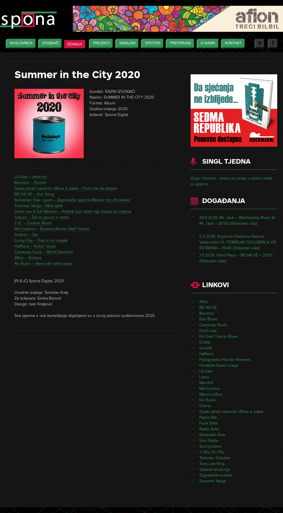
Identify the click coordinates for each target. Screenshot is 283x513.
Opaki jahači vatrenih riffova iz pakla (231, 411)
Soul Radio (208, 440)
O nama (206, 43)
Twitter (259, 43)
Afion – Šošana (27, 258)
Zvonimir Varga (212, 481)
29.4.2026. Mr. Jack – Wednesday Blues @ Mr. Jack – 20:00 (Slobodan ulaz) (237, 220)
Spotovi (151, 43)
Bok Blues (208, 319)
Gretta (204, 342)
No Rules (207, 400)
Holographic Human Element (224, 359)
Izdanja (74, 44)
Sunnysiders (210, 446)
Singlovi (125, 43)
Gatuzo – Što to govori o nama (41, 217)
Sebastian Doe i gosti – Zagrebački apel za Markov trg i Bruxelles (72, 200)
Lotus (204, 377)
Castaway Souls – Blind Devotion (43, 252)
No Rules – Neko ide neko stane (43, 263)
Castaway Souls (213, 325)
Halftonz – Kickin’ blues (35, 246)
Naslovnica (20, 43)
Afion (203, 302)
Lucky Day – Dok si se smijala (40, 240)
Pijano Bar (208, 417)
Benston (206, 313)
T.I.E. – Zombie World (32, 223)
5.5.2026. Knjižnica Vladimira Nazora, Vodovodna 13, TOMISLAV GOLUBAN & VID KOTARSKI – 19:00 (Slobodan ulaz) (238, 242)
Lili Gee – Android (30, 177)
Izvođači (49, 43)
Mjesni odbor (211, 394)
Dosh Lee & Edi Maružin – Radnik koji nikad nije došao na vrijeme (72, 211)
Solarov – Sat (26, 234)
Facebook (272, 43)
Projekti (100, 43)
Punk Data (208, 423)
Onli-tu (205, 406)
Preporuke (179, 43)
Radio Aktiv (209, 429)
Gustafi (205, 348)
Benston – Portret (30, 182)
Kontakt (232, 43)
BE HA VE (208, 307)
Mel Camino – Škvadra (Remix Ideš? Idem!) (51, 229)
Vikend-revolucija (214, 469)
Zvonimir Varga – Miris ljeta (38, 206)
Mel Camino (209, 388)
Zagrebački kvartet (215, 475)
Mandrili (206, 383)
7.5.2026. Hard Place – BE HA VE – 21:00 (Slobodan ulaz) (236, 258)
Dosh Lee (208, 331)
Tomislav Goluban (214, 458)
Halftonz (206, 354)
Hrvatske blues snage (218, 365)
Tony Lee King (211, 464)
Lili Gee (206, 371)
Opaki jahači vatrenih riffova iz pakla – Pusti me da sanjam (65, 188)
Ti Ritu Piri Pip (211, 452)
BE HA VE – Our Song (34, 194)
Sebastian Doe (212, 435)
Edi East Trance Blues (218, 336)
